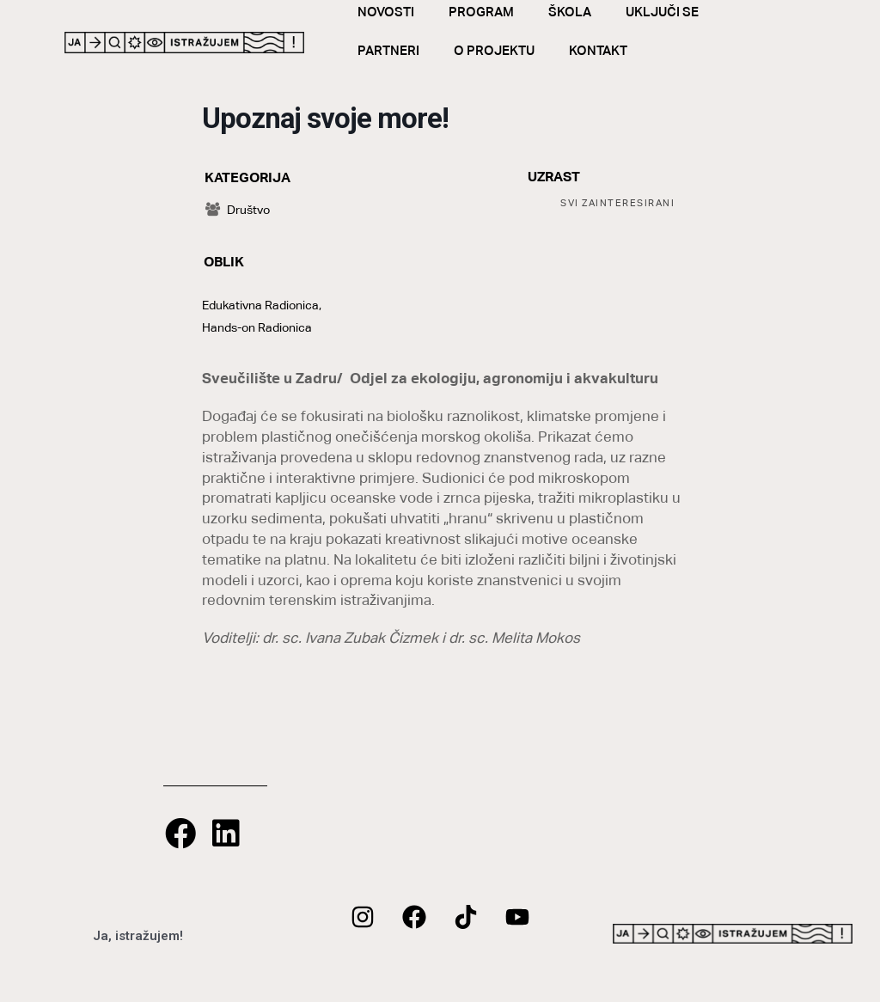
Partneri (400, 50)
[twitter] (466, 917)
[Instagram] (363, 917)
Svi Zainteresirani (617, 203)
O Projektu (505, 50)
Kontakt (609, 50)
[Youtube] (517, 917)
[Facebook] (414, 917)
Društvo (237, 210)
